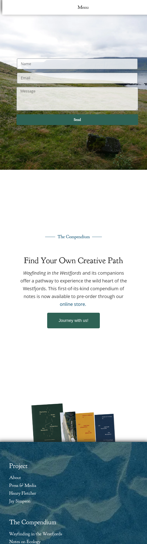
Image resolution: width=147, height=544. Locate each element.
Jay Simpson (19, 501)
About (15, 477)
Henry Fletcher (22, 493)
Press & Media (22, 485)
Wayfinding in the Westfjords (35, 534)
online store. (73, 304)
